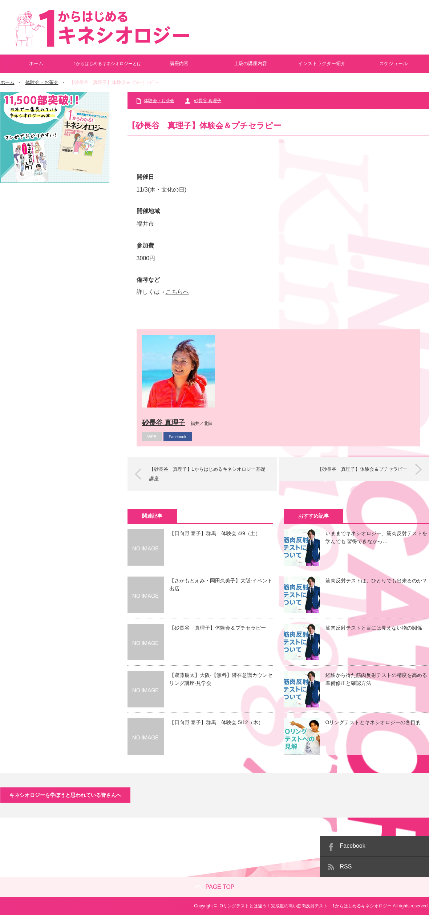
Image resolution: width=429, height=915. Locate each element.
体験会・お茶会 (41, 82)
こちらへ (177, 292)
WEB (152, 436)
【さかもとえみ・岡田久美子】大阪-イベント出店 (221, 584)
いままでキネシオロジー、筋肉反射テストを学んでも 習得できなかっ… (376, 537)
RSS (346, 866)
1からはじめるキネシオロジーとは (108, 63)
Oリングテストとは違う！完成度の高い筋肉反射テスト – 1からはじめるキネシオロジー (305, 905)
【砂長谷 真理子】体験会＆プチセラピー (362, 469)
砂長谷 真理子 (207, 100)
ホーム (36, 63)
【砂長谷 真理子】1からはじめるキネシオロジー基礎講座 (207, 473)
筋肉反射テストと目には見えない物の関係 (373, 628)
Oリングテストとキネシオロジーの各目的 (373, 722)
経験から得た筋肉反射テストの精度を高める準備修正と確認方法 (376, 679)
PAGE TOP (214, 887)
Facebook (177, 436)
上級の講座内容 (250, 63)
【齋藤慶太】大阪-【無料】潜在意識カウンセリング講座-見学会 (221, 679)
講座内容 (179, 63)
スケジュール (393, 63)
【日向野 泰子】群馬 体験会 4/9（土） (214, 533)
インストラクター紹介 (321, 63)
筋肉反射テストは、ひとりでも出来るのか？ (376, 580)
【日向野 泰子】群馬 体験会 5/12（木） (216, 722)
